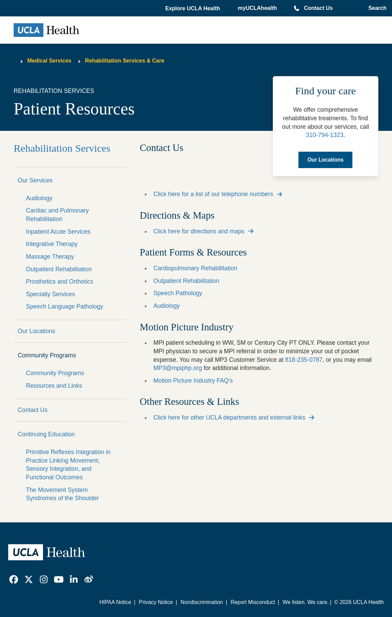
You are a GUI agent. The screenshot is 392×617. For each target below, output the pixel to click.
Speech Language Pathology (64, 306)
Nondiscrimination (202, 602)
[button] (193, 8)
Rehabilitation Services (62, 148)
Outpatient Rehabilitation (59, 269)
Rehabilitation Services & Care (124, 61)
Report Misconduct (252, 602)
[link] (13, 579)
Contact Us (318, 8)
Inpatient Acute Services (58, 231)
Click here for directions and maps (198, 231)
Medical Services (49, 61)
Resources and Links (54, 385)
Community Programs (47, 355)
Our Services (35, 180)
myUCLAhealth (257, 8)
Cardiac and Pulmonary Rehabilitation (57, 214)
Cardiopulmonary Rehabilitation (195, 268)
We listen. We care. (306, 602)
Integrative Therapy (52, 244)
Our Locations (36, 331)
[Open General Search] (376, 8)
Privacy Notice (156, 602)
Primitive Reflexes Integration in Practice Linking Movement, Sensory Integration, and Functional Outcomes (68, 465)
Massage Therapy (50, 256)
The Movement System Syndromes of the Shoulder (62, 494)
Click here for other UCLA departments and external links (229, 417)
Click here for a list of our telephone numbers (213, 194)
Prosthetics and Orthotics (59, 281)
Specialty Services (50, 294)
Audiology (39, 198)
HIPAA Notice (115, 602)
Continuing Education (46, 434)
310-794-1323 (325, 135)
